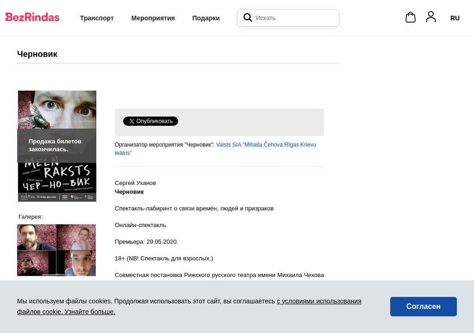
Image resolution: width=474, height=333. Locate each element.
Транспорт (97, 18)
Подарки (206, 18)
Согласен (423, 306)
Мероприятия (153, 18)
